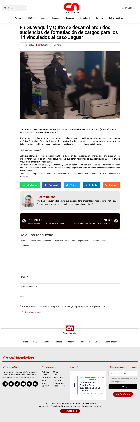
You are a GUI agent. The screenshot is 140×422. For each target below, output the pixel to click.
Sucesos (57, 18)
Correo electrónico (28, 287)
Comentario (25, 245)
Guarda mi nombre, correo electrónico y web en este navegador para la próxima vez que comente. (63, 307)
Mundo (43, 18)
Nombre (24, 277)
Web (22, 297)
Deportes (71, 18)
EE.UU (35, 342)
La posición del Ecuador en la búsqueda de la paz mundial (90, 386)
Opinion (100, 18)
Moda (44, 383)
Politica (19, 18)
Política (45, 372)
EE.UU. (32, 18)
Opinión (46, 386)
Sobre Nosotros (117, 18)
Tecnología (58, 383)
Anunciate (44, 406)
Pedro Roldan (87, 393)
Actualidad (86, 18)
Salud (97, 342)
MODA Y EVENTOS (92, 378)
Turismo (57, 380)
